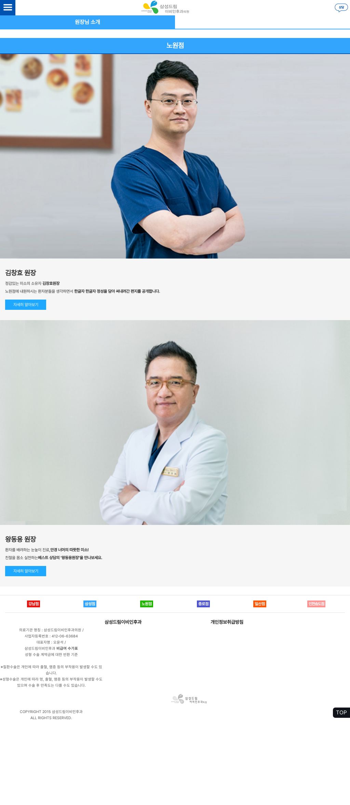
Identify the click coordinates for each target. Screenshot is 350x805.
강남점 (33, 604)
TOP (341, 712)
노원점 (175, 45)
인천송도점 (316, 604)
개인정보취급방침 (227, 622)
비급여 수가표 (67, 648)
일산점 (260, 604)
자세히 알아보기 (25, 304)
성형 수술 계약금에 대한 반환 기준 (51, 654)
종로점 (203, 604)
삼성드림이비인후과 (123, 622)
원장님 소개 (87, 22)
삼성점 (90, 604)
